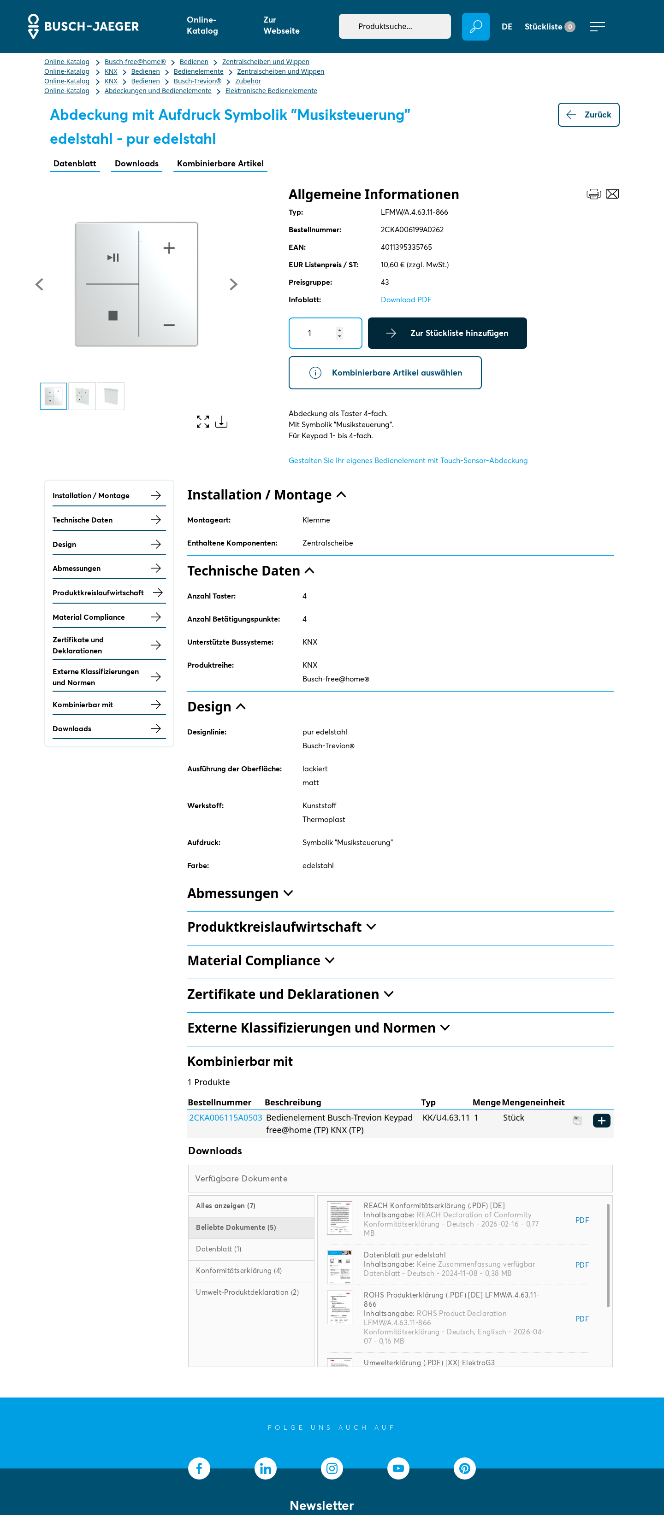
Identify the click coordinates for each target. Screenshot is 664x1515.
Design (109, 544)
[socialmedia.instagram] (332, 1468)
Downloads (137, 163)
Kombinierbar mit (109, 704)
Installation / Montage (109, 495)
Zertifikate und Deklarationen (109, 645)
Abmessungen (109, 568)
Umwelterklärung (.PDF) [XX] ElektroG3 (429, 1362)
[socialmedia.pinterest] (465, 1468)
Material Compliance (109, 617)
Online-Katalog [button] (202, 25)
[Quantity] (325, 333)
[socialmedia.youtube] (398, 1468)
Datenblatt (74, 163)
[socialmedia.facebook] (199, 1468)
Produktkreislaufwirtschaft (109, 592)
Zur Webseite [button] (281, 25)
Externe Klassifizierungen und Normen (109, 677)
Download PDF (406, 299)
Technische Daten (109, 519)
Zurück (588, 114)
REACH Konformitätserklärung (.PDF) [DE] (434, 1205)
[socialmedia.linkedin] (266, 1468)
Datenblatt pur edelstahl (405, 1255)
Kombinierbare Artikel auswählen (385, 372)
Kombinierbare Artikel (220, 163)
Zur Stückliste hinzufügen (447, 333)
